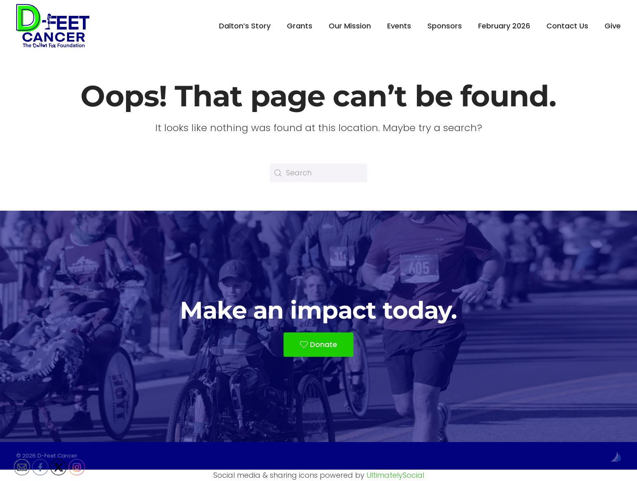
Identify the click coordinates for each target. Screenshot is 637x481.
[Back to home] (52, 25)
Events (399, 26)
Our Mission (350, 26)
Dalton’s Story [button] (245, 26)
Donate (318, 344)
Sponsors (444, 26)
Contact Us (567, 26)
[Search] (318, 173)
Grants (299, 26)
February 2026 (504, 26)
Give (612, 26)
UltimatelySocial (395, 475)
